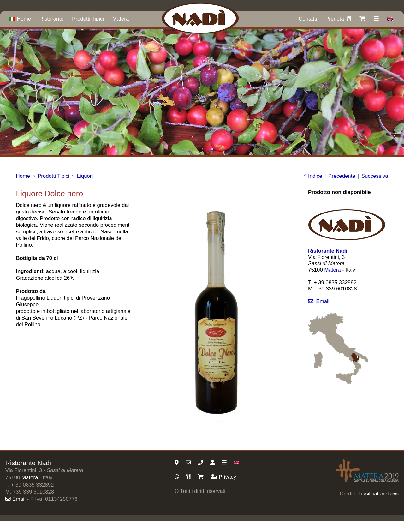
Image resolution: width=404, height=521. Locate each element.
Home (20, 19)
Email (318, 301)
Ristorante (51, 19)
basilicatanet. (379, 494)
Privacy (223, 477)
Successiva (374, 176)
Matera (120, 19)
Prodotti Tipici (88, 19)
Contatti (308, 19)
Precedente (341, 176)
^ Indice (313, 176)
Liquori (85, 176)
